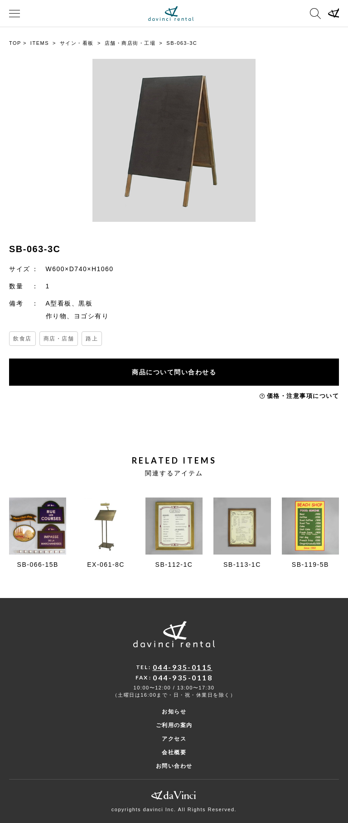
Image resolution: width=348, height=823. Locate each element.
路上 (92, 338)
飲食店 (22, 338)
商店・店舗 (59, 338)
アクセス (174, 739)
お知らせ (174, 711)
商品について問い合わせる (174, 372)
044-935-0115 (183, 667)
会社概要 (174, 752)
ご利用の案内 (174, 725)
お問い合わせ (174, 766)
